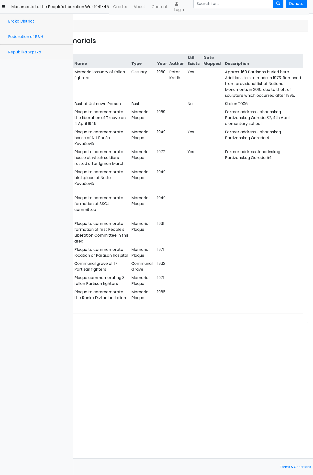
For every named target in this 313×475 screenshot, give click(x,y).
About (139, 7)
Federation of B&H (25, 36)
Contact (160, 7)
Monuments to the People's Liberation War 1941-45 (60, 7)
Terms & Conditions (295, 467)
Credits (120, 7)
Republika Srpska (24, 52)
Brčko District (21, 21)
